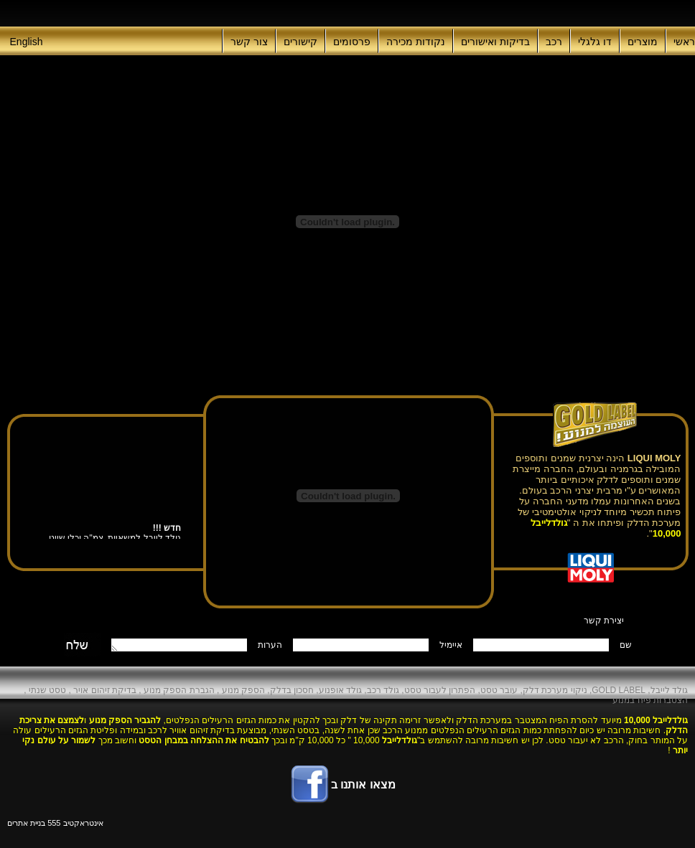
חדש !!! (166, 529)
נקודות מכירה (415, 41)
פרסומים (351, 41)
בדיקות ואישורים (495, 41)
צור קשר (249, 41)
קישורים (300, 41)
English (26, 41)
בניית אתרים (26, 823)
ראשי (684, 41)
